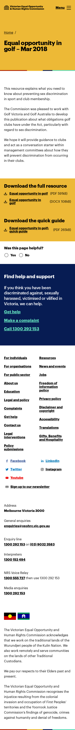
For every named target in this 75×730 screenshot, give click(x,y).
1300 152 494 (14, 559)
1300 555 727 (14, 578)
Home (8, 32)
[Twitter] (13, 469)
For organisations (17, 366)
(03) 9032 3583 (42, 544)
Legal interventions (14, 435)
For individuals (15, 358)
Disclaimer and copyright (51, 409)
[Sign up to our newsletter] (27, 487)
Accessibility (49, 419)
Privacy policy (50, 399)
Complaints (13, 408)
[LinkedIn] (49, 461)
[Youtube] (13, 478)
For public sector (17, 375)
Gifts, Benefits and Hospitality (51, 438)
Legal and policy (16, 400)
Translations (49, 427)
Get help (12, 312)
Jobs (42, 375)
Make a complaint (21, 320)
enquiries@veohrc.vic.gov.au (27, 526)
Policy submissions (13, 447)
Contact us (12, 425)
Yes (9, 255)
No (24, 255)
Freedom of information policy (48, 387)
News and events (52, 366)
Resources (47, 358)
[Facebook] (15, 461)
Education (12, 391)
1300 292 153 (14, 544)
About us (11, 383)
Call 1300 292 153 (21, 329)
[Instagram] (50, 469)
